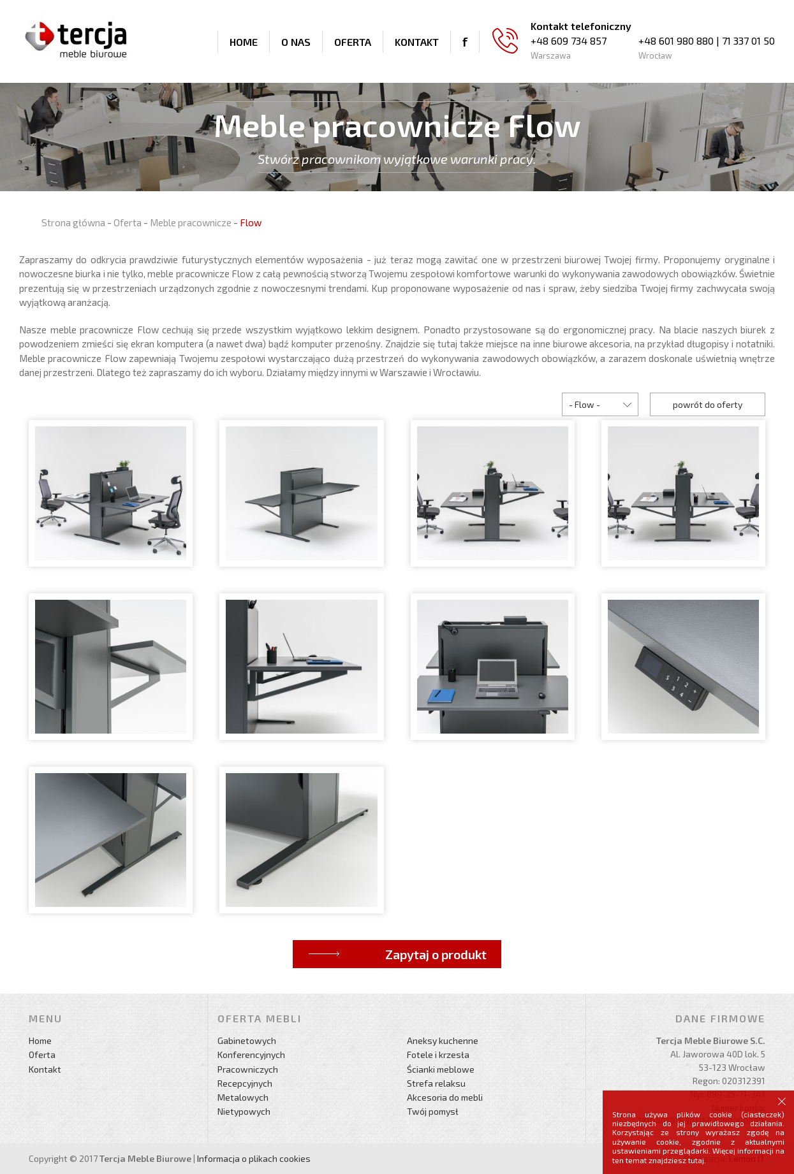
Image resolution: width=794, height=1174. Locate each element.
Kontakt (417, 42)
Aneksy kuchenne (442, 1040)
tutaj (696, 1160)
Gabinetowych (246, 1040)
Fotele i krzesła (438, 1054)
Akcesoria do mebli (445, 1097)
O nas (296, 42)
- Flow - (584, 404)
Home (244, 42)
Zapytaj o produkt (436, 954)
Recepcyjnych (244, 1083)
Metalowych (242, 1097)
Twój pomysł (433, 1111)
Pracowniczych (247, 1069)
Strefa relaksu (436, 1083)
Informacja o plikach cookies (254, 1158)
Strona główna (73, 222)
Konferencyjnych (251, 1054)
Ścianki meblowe (440, 1069)
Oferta (352, 42)
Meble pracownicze (191, 222)
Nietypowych (243, 1111)
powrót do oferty (707, 404)
